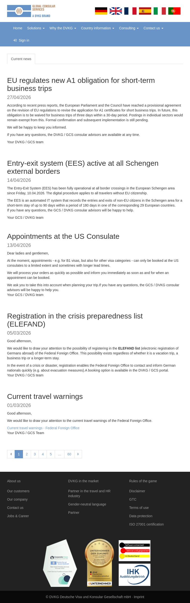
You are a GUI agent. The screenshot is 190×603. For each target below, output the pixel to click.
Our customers (18, 491)
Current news (21, 59)
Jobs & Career (18, 516)
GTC (133, 499)
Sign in (21, 40)
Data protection (140, 516)
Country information (97, 28)
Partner (73, 513)
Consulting (129, 28)
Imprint (139, 597)
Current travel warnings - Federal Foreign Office (43, 428)
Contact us (153, 28)
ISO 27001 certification (146, 524)
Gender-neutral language (87, 504)
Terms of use (139, 508)
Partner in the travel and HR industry (89, 493)
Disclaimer (137, 491)
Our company (17, 499)
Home (17, 28)
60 (69, 454)
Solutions (35, 28)
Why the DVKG (63, 28)
